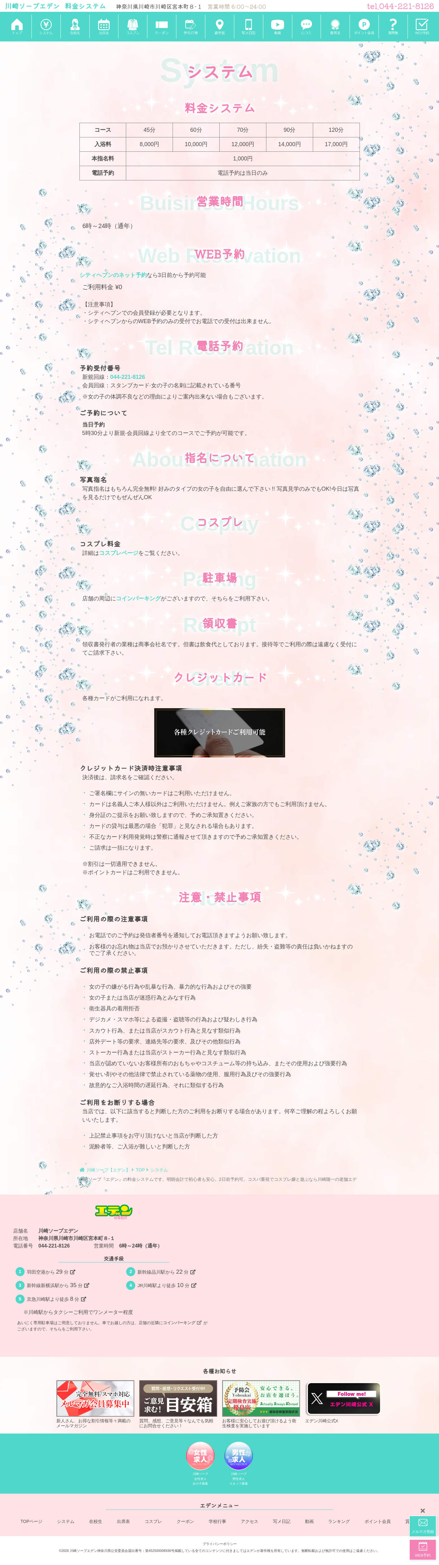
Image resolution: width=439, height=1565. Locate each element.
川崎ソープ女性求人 (200, 1464)
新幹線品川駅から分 (166, 1271)
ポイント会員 (378, 1521)
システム (66, 1521)
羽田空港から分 (51, 1271)
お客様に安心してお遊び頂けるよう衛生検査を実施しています (261, 1404)
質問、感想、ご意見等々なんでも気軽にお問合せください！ (178, 1404)
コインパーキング (138, 598)
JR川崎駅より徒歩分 (166, 1285)
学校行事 (217, 1521)
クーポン (185, 1521)
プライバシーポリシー (220, 1543)
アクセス (249, 1521)
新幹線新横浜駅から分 (58, 1285)
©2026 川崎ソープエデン (78, 1550)
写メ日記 (281, 1521)
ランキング (339, 1521)
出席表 (123, 1521)
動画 (309, 1521)
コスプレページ (118, 553)
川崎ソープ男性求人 (238, 1464)
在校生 (96, 1521)
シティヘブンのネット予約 (113, 275)
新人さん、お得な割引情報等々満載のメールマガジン (95, 1404)
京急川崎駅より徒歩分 (56, 1298)
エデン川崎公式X (344, 1401)
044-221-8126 (127, 377)
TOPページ (32, 1521)
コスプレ (153, 1521)
